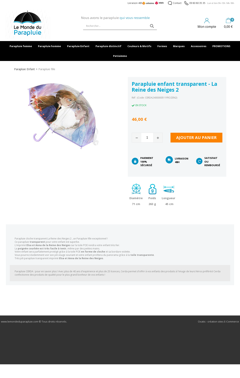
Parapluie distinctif (108, 46)
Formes (162, 46)
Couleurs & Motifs (139, 46)
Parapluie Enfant (78, 46)
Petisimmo (120, 56)
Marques (179, 46)
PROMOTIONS (221, 46)
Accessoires (198, 46)
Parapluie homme (49, 46)
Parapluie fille (46, 69)
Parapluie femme (21, 46)
